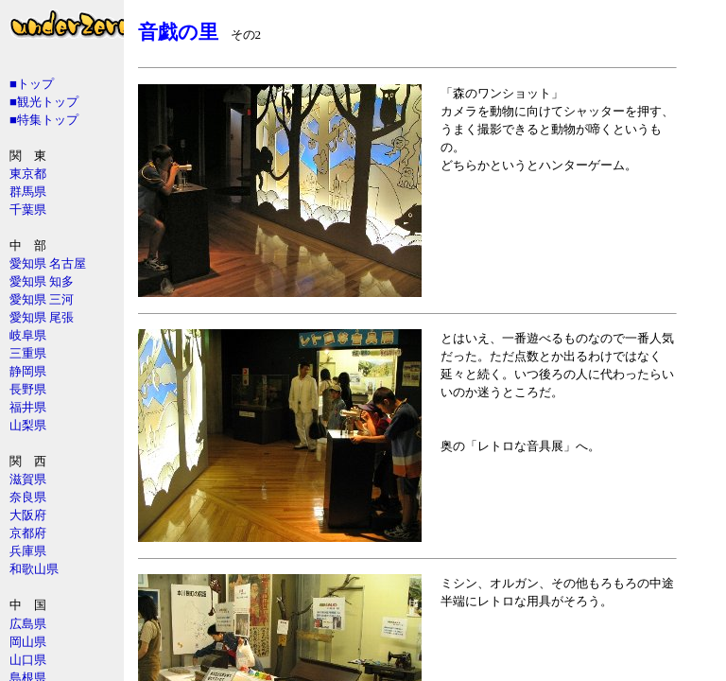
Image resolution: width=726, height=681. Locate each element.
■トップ (31, 84)
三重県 (27, 353)
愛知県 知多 (41, 281)
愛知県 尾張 (41, 317)
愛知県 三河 (41, 299)
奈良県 (27, 497)
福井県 (27, 407)
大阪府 (27, 515)
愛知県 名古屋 (47, 263)
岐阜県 (27, 335)
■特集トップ (43, 120)
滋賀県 (27, 479)
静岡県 (27, 371)
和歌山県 (34, 569)
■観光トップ (43, 102)
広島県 (27, 624)
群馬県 (27, 191)
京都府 (27, 533)
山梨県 (27, 425)
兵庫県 (27, 551)
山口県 (27, 660)
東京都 (27, 173)
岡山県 (27, 642)
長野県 (27, 389)
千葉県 (27, 209)
